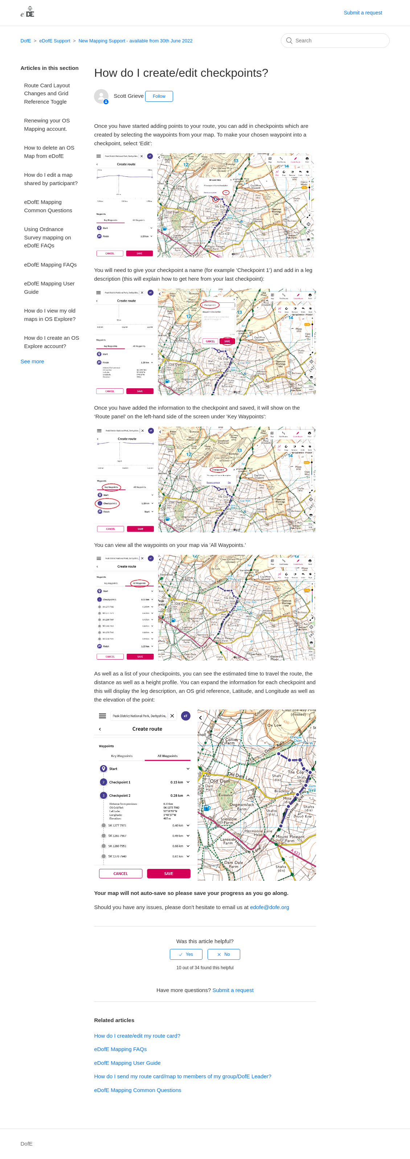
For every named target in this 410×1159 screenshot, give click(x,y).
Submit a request (363, 13)
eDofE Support (54, 40)
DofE (26, 40)
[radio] (186, 954)
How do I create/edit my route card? (137, 1036)
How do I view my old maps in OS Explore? (50, 314)
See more (32, 361)
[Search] (335, 40)
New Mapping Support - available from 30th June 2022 (135, 40)
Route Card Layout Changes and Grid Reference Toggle (47, 93)
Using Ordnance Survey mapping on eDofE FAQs (47, 237)
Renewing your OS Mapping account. (47, 124)
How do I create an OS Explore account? (51, 342)
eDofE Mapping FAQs (50, 264)
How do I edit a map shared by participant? (51, 179)
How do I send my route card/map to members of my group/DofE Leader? (182, 1076)
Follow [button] (159, 96)
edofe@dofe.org (269, 907)
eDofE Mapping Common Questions (48, 206)
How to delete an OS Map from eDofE (49, 152)
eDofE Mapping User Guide (49, 287)
